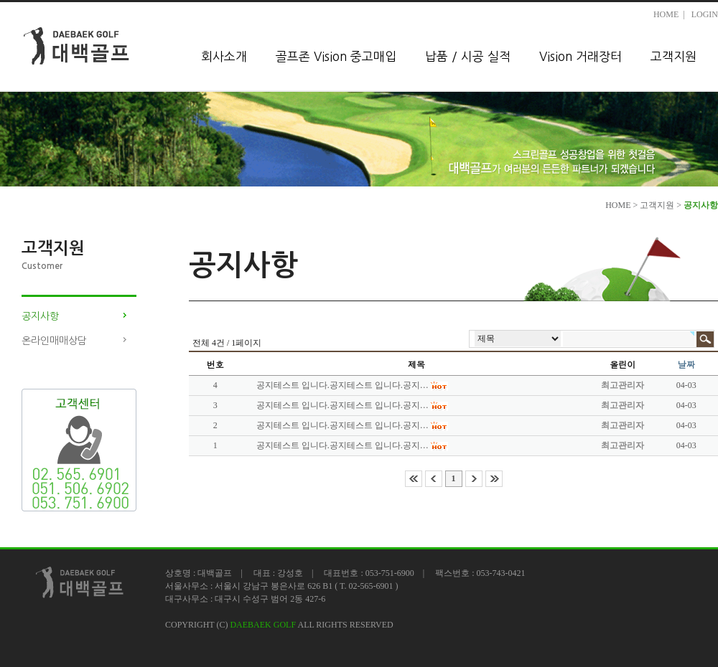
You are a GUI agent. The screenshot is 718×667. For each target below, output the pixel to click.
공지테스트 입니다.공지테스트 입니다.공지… (342, 385)
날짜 (686, 364)
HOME (666, 14)
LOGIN (704, 14)
